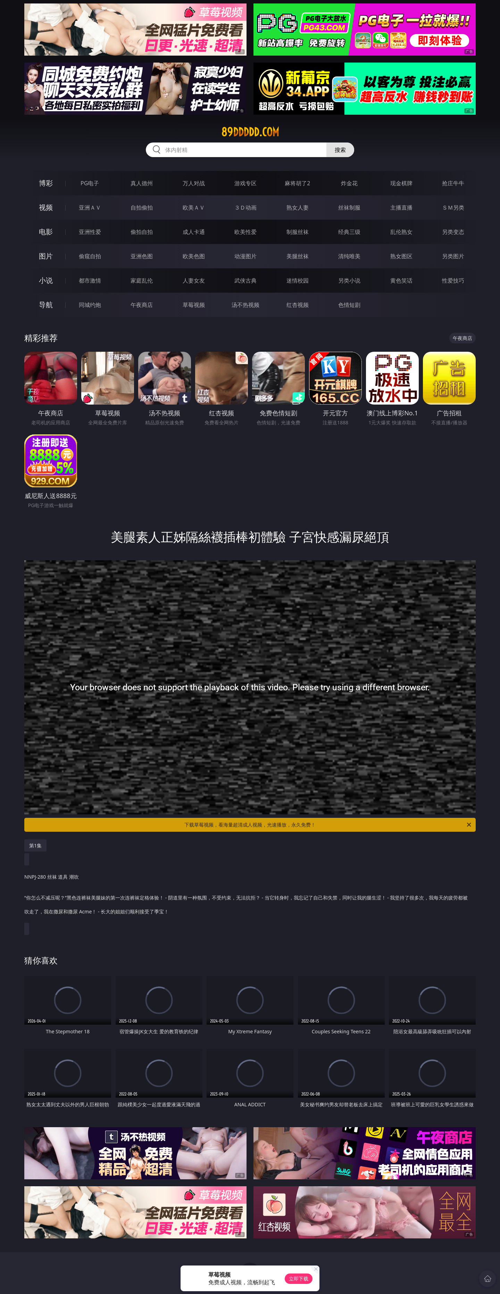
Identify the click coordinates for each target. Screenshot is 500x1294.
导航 (46, 304)
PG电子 (90, 183)
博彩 (46, 183)
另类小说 (349, 280)
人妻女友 (194, 280)
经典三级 (349, 232)
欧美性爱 (245, 232)
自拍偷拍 (142, 207)
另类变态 (453, 232)
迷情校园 (297, 280)
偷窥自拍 (90, 256)
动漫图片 (245, 256)
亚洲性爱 (90, 232)
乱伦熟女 (401, 232)
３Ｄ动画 (245, 207)
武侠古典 (245, 280)
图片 (46, 256)
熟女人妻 (297, 207)
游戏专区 (245, 183)
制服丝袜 (297, 232)
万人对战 (194, 183)
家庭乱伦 (142, 280)
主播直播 (401, 207)
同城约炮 (90, 305)
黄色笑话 (401, 280)
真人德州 (142, 183)
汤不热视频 (245, 305)
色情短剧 (349, 305)
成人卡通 (194, 232)
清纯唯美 (349, 256)
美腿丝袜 (297, 256)
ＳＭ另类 (453, 207)
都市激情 (90, 280)
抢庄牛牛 (453, 183)
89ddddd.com (250, 132)
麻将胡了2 (297, 183)
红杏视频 (297, 305)
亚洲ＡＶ (90, 207)
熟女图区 (401, 256)
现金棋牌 (401, 183)
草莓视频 (194, 305)
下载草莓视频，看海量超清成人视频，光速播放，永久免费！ (328, 825)
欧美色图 (194, 256)
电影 (46, 231)
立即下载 (298, 1278)
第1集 (35, 845)
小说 (46, 280)
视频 (46, 207)
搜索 (340, 150)
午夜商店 (142, 305)
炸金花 (349, 183)
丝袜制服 (349, 207)
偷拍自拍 (142, 232)
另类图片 (453, 256)
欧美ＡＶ (194, 207)
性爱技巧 (453, 280)
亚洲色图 (142, 256)
